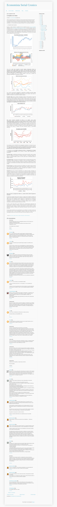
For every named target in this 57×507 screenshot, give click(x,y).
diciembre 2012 (43, 25)
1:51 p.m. (10, 438)
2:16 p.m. (10, 238)
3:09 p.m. (10, 277)
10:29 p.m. (10, 336)
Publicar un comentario (11, 492)
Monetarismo (22, 215)
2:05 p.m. (10, 229)
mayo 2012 (42, 34)
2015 (41, 20)
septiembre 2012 (43, 29)
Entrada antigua (33, 494)
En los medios (11, 10)
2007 (41, 46)
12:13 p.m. (10, 357)
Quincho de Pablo (12, 400)
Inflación (19, 215)
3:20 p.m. (10, 288)
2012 (41, 24)
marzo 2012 (43, 37)
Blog (22, 10)
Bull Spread (11, 253)
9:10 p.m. (10, 463)
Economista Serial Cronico (22, 5)
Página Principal (22, 494)
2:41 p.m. (10, 258)
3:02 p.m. (10, 397)
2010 (41, 42)
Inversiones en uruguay (13, 480)
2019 (41, 16)
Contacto (26, 10)
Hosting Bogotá (11, 488)
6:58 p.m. (10, 485)
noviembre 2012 (43, 26)
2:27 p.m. (10, 250)
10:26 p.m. (10, 323)
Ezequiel (14, 17)
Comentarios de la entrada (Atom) (16, 496)
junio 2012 (42, 33)
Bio (6, 10)
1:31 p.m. (10, 421)
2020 (41, 15)
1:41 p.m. (10, 490)
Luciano (10, 241)
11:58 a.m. (10, 343)
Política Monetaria (27, 215)
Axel (10, 215)
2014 (41, 21)
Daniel (10, 441)
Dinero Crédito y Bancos (15, 215)
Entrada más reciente (10, 494)
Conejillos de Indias (44, 30)
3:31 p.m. (10, 298)
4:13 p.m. (10, 307)
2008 (41, 45)
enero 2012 (42, 39)
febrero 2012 (43, 38)
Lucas (11, 17)
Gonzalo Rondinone (12, 291)
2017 (41, 17)
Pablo (10, 261)
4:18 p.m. (10, 477)
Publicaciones (17, 10)
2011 (41, 41)
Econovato (11, 232)
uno (10, 310)
